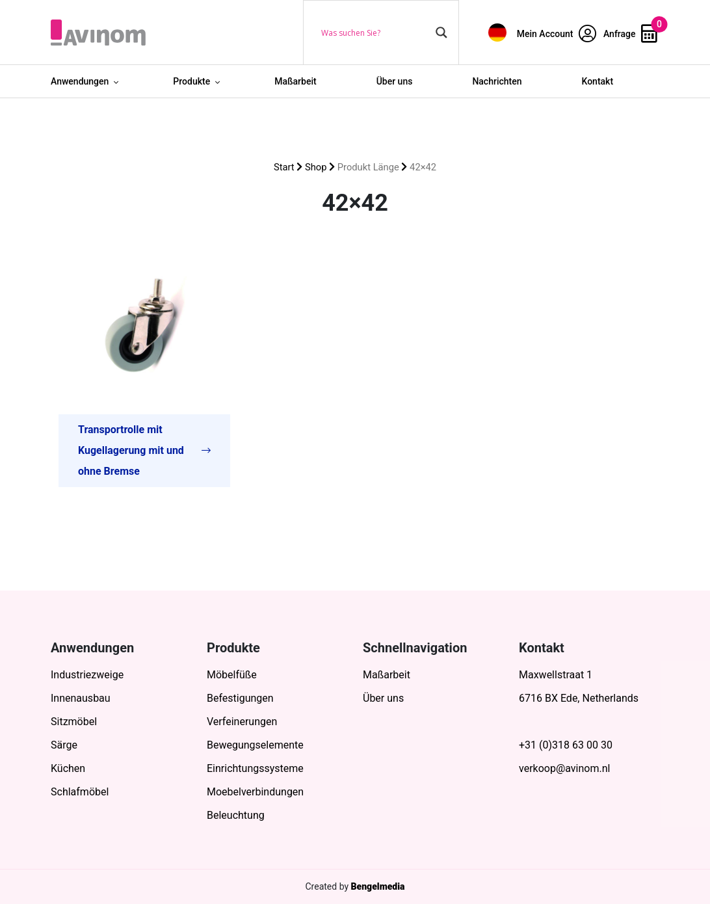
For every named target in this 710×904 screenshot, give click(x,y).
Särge (64, 745)
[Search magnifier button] (441, 32)
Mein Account (556, 34)
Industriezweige (87, 675)
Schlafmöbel (80, 792)
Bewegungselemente (255, 745)
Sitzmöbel (74, 721)
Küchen (68, 768)
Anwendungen (80, 81)
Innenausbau (81, 698)
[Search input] (375, 32)
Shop (316, 167)
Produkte (191, 81)
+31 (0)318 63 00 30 (565, 745)
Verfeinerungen (242, 721)
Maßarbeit (295, 81)
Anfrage (630, 34)
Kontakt (598, 81)
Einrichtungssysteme (255, 768)
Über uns (394, 81)
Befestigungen (240, 698)
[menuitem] (497, 32)
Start (284, 167)
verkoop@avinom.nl (564, 768)
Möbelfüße (232, 675)
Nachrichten (496, 81)
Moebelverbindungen (255, 792)
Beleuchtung (236, 815)
